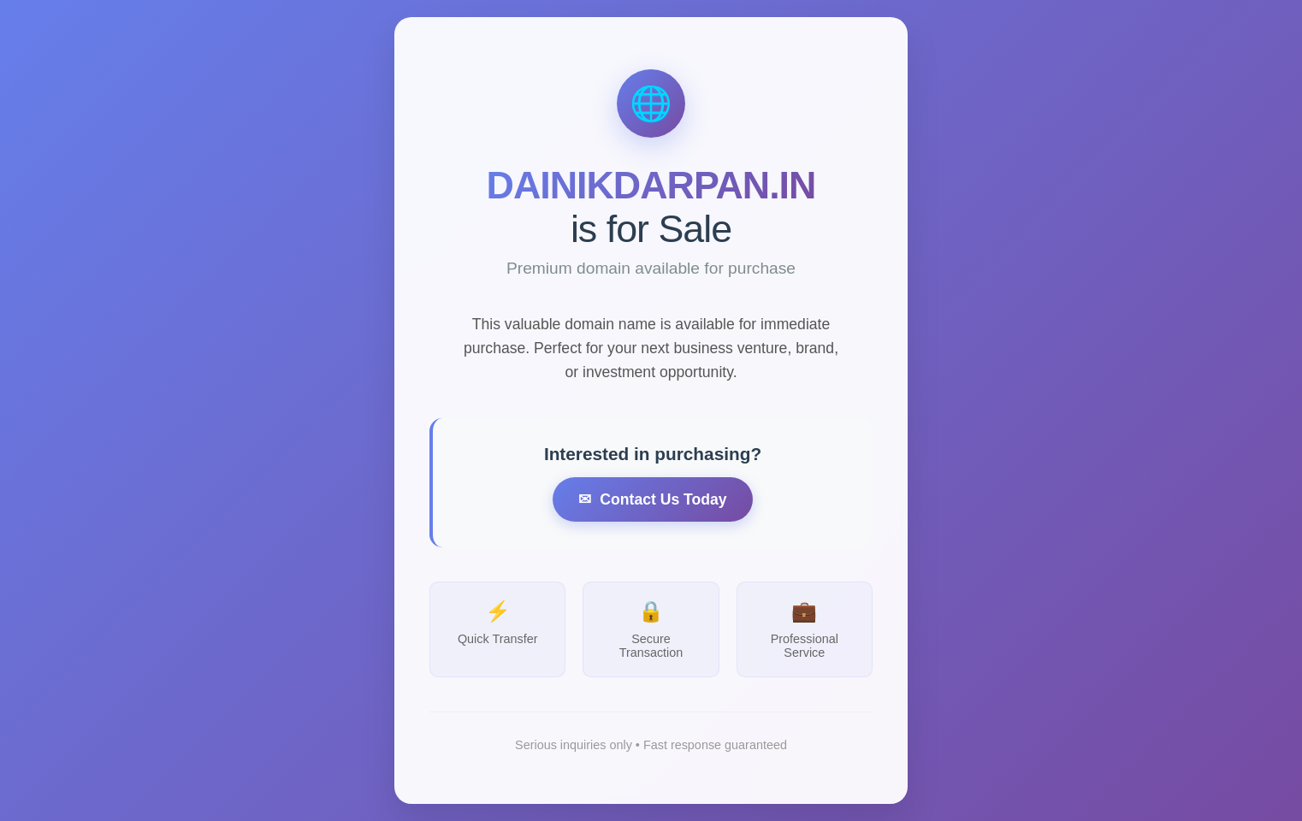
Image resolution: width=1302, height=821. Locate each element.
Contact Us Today (663, 502)
